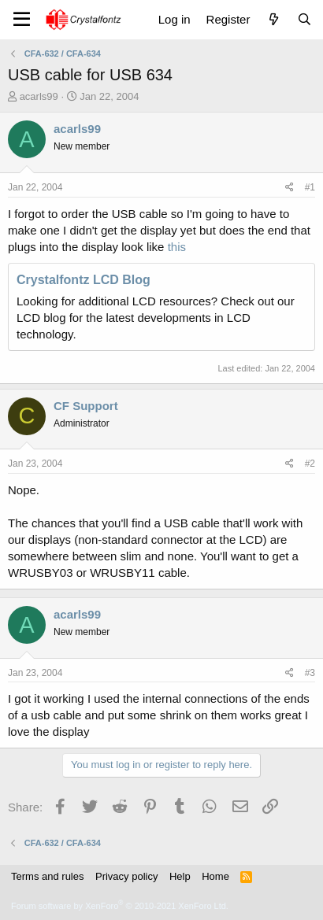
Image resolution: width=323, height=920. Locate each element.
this (177, 246)
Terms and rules (47, 876)
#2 (310, 463)
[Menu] (21, 19)
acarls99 (39, 96)
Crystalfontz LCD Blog (83, 279)
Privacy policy (126, 876)
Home (215, 876)
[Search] (304, 19)
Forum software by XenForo (119, 906)
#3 (310, 672)
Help (180, 876)
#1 (310, 187)
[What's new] (273, 19)
